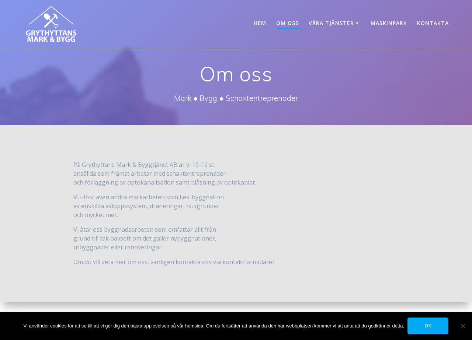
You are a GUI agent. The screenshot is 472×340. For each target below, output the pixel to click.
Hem (260, 23)
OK (428, 326)
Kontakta (433, 23)
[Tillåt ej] (462, 326)
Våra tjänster (331, 23)
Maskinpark (389, 23)
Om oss (287, 23)
